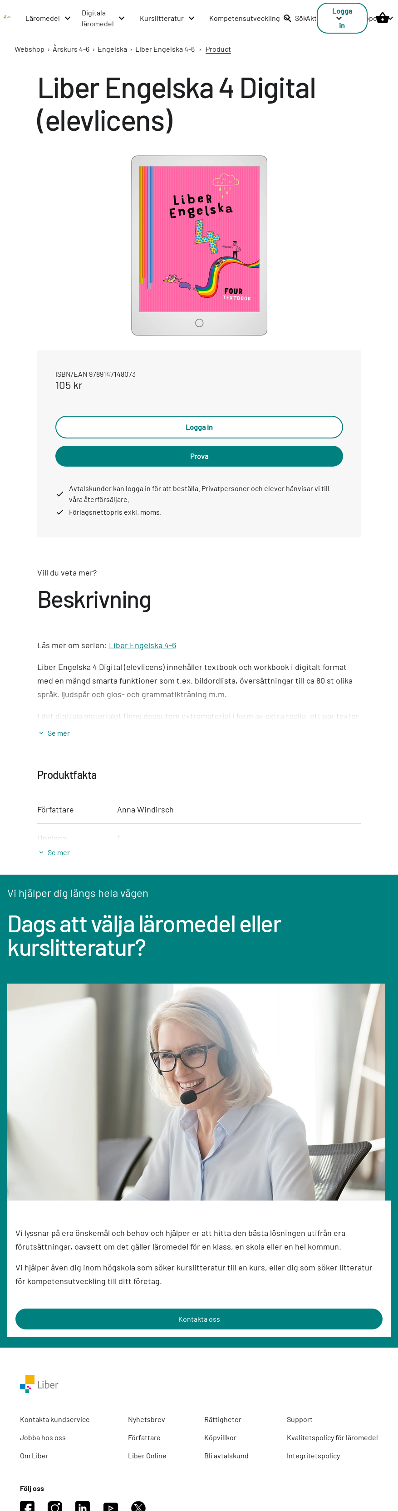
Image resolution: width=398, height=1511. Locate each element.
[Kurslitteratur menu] (168, 18)
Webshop (29, 48)
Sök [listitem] (295, 18)
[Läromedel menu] (48, 18)
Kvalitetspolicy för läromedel (332, 1437)
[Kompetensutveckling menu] (250, 18)
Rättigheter (222, 1419)
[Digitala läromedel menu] (104, 18)
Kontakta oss (199, 1318)
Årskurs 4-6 (71, 48)
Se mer (59, 732)
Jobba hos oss (43, 1437)
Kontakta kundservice (55, 1419)
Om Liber (34, 1455)
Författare (144, 1437)
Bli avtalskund (226, 1455)
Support (300, 1419)
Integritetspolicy (313, 1455)
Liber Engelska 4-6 (165, 48)
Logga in (199, 427)
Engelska (112, 48)
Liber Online (147, 1455)
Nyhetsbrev (146, 1419)
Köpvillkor (220, 1437)
